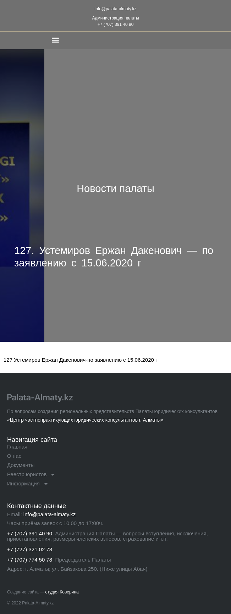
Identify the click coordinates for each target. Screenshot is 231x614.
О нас (14, 456)
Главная (17, 447)
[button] (55, 40)
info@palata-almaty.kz (115, 8)
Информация (28, 483)
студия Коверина (62, 592)
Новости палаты (115, 188)
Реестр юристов (31, 474)
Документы (20, 465)
